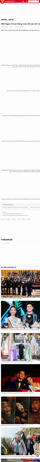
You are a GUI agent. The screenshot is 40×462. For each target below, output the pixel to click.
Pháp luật (26, 3)
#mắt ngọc (14, 219)
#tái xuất (28, 219)
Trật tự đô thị (9, 3)
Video (30, 3)
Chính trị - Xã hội (16, 3)
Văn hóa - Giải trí (7, 19)
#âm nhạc (8, 219)
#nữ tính (18, 219)
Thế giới (22, 3)
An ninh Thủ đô (10, 1)
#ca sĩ (4, 219)
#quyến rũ (23, 219)
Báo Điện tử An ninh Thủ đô (2, 2)
